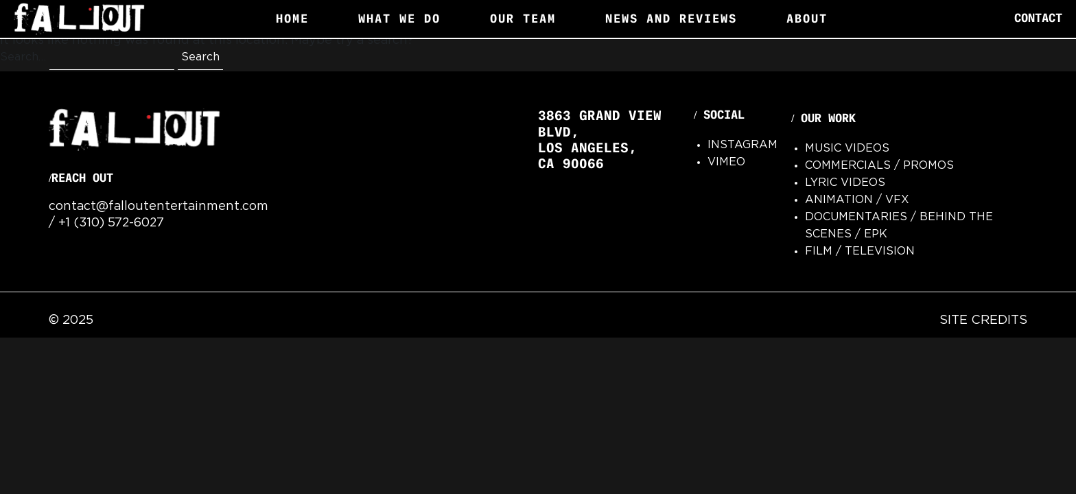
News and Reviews (671, 18)
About (807, 18)
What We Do (399, 18)
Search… (23, 57)
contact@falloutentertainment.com (158, 206)
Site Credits (983, 320)
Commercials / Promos (879, 166)
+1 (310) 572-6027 (111, 222)
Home (292, 18)
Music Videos (847, 148)
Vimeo (726, 162)
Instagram (742, 145)
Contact (1038, 18)
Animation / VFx (857, 200)
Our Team (523, 18)
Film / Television (860, 251)
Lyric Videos (845, 183)
